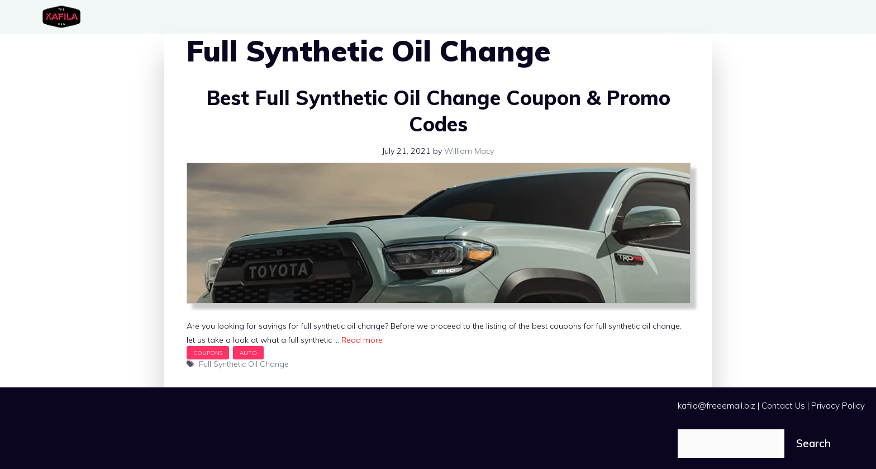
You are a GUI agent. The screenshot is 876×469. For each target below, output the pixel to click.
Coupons (207, 352)
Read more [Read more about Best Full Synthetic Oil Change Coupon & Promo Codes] (362, 340)
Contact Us (783, 405)
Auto (248, 352)
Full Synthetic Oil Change (244, 364)
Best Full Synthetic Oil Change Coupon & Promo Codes (438, 110)
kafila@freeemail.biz (716, 405)
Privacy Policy (838, 405)
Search (813, 443)
